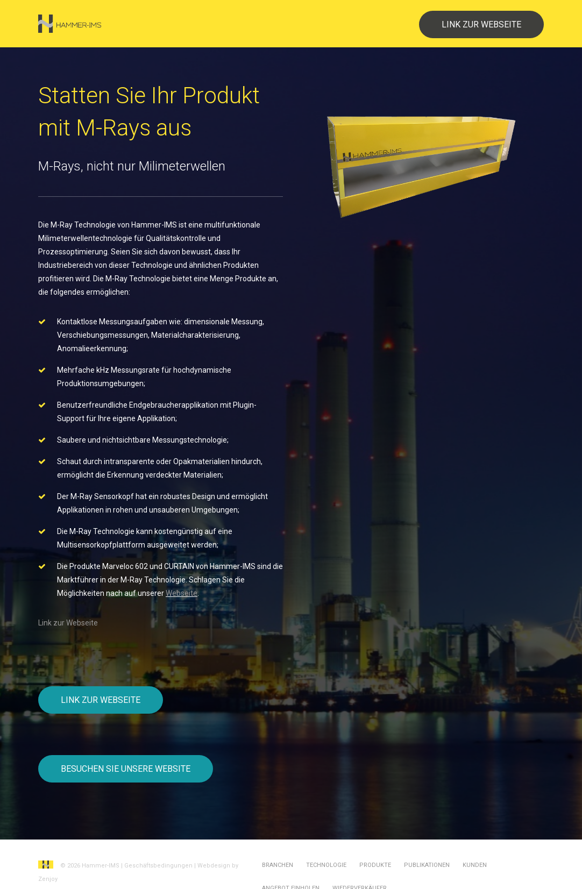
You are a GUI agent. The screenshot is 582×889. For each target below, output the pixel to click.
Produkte (375, 865)
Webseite (181, 593)
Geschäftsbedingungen (158, 865)
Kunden (475, 865)
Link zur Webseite (68, 622)
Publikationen (427, 865)
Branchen (277, 865)
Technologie (326, 865)
